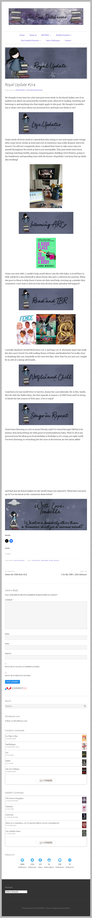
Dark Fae (9, 815)
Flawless (9, 807)
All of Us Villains (12, 769)
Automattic (65, 908)
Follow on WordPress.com (16, 721)
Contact (68, 40)
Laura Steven (11, 833)
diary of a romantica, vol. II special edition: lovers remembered (32, 823)
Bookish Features (63, 35)
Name (7, 634)
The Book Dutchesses (35, 90)
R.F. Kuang (10, 763)
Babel (8, 761)
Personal (44, 560)
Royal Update (19, 560)
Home (22, 35)
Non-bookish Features (30, 40)
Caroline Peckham (12, 817)
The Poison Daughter (15, 798)
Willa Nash (10, 755)
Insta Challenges (53, 40)
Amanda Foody (11, 771)
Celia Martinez (11, 825)
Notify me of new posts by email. (18, 675)
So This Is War (12, 736)
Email (7, 644)
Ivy (7, 753)
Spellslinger (11, 744)
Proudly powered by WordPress (33, 908)
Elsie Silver (10, 809)
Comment (9, 600)
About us (33, 35)
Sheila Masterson (12, 800)
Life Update (36, 560)
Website (8, 653)
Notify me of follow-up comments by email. (22, 667)
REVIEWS (45, 35)
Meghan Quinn (11, 738)
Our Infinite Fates (13, 831)
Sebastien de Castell (13, 747)
